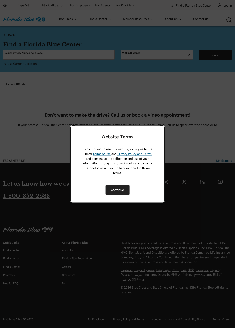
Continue (117, 190)
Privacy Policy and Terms (134, 154)
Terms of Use (102, 154)
